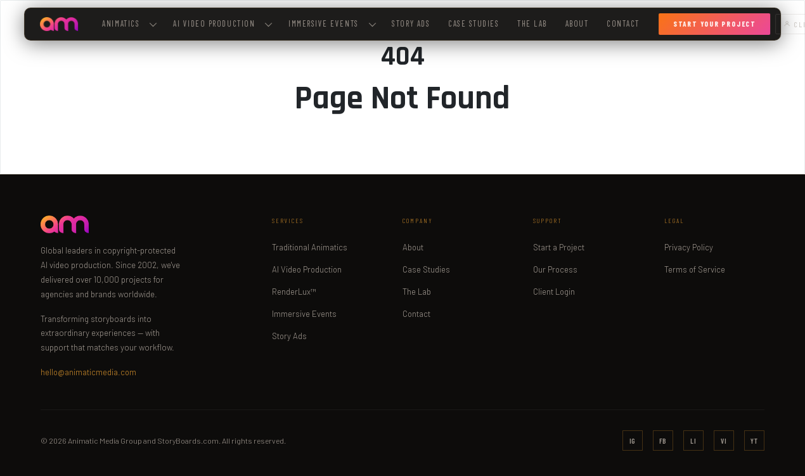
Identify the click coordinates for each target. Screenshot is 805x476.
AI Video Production (307, 269)
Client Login (554, 291)
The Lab (532, 23)
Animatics (130, 23)
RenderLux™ (294, 291)
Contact (623, 23)
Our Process (555, 269)
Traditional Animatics (309, 247)
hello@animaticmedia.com (88, 372)
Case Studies (473, 23)
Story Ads (411, 23)
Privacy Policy (688, 247)
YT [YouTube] (754, 441)
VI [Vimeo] (724, 441)
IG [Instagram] (632, 441)
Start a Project (558, 247)
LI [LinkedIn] (693, 441)
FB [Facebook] (663, 441)
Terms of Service (694, 269)
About (577, 23)
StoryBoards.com (188, 440)
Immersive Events (332, 23)
